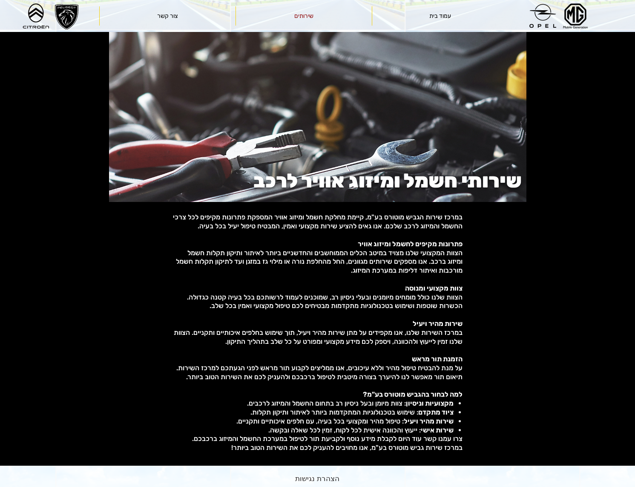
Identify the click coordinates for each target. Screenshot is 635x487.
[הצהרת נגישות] (317, 478)
